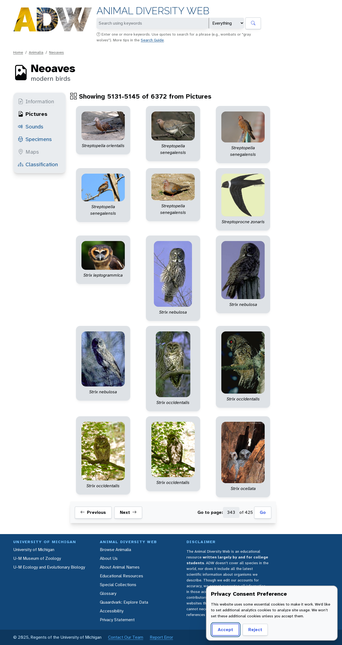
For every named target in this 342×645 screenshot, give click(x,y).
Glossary (108, 593)
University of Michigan (33, 549)
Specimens (35, 139)
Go (263, 512)
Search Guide (152, 40)
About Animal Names (120, 567)
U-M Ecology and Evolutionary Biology (49, 567)
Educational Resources (121, 576)
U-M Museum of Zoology (37, 558)
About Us (109, 558)
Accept (225, 629)
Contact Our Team (125, 637)
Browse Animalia (115, 549)
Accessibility (111, 611)
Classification (38, 164)
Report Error (161, 637)
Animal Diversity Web (153, 11)
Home (18, 52)
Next (128, 512)
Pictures (32, 114)
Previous (93, 512)
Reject (255, 629)
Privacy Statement (117, 620)
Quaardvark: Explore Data (124, 602)
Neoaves (56, 52)
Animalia (36, 52)
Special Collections (118, 584)
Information (36, 101)
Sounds (30, 126)
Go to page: (210, 512)
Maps (28, 152)
